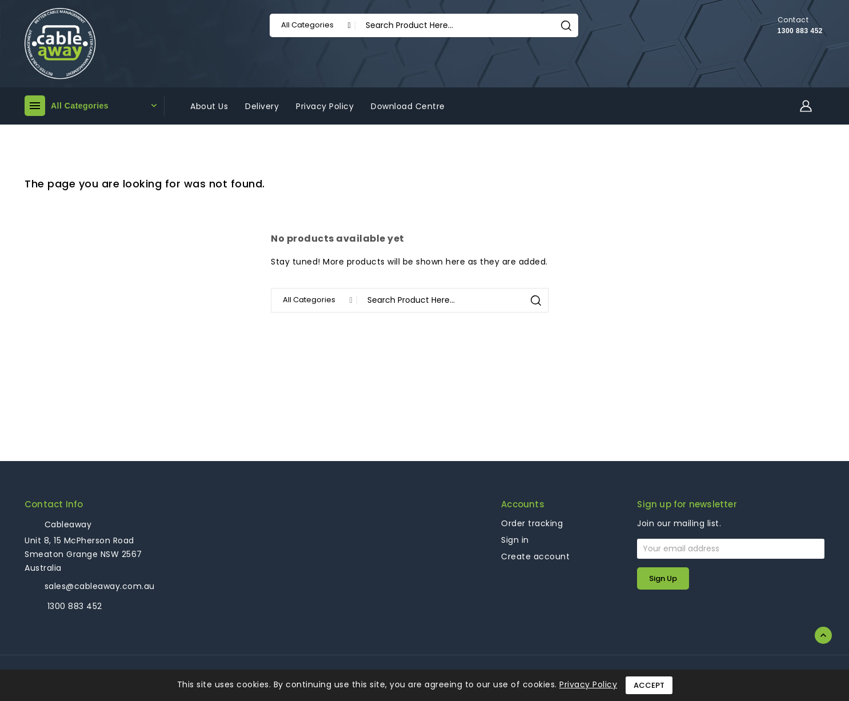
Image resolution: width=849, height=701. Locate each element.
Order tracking (532, 523)
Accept (649, 685)
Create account (535, 556)
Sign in (515, 540)
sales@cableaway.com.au (100, 586)
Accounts (522, 504)
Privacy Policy (588, 684)
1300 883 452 (800, 31)
